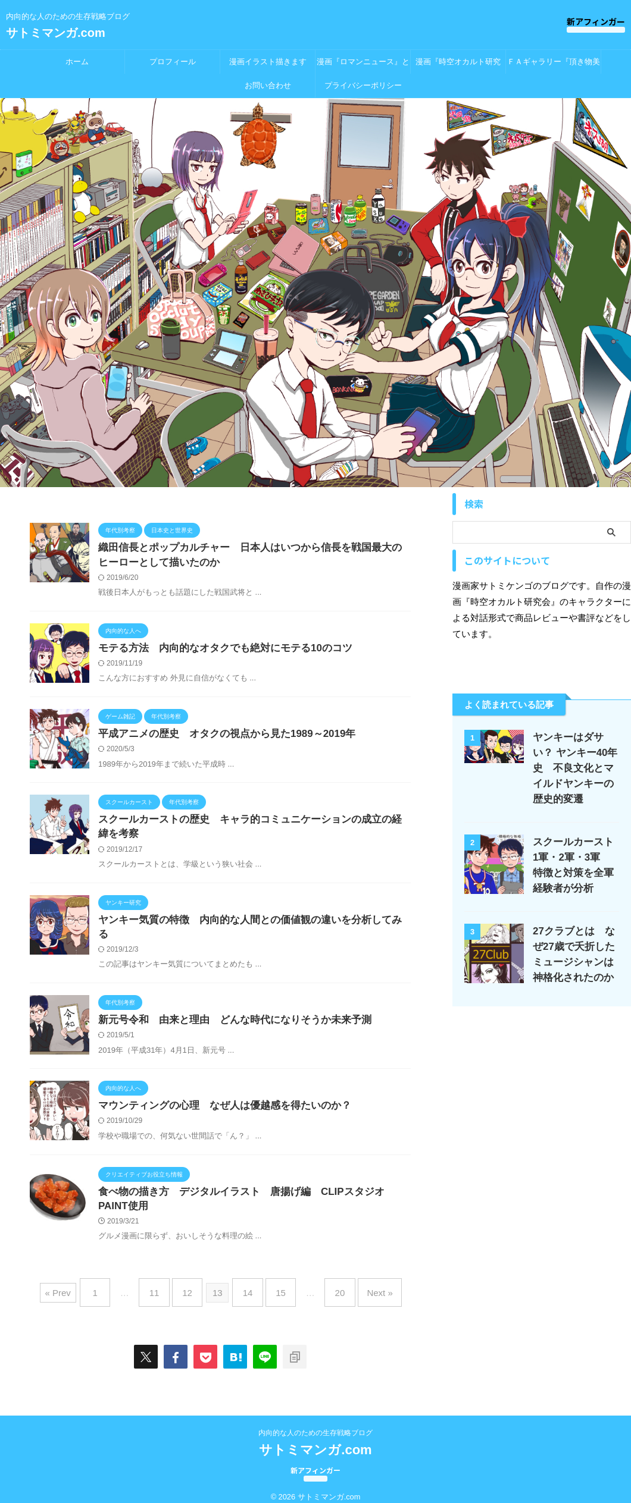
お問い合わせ (268, 85)
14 (248, 1286)
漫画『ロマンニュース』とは (363, 65)
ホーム (77, 61)
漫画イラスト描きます (268, 61)
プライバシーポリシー (363, 85)
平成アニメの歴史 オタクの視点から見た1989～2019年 (219, 738)
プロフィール (172, 61)
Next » (363, 1286)
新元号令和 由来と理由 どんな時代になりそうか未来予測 (226, 1014)
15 (275, 1286)
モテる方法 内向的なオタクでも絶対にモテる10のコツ (218, 651)
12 (193, 1286)
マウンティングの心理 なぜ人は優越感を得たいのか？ (222, 1101)
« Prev (77, 1286)
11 (166, 1286)
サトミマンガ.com (55, 32)
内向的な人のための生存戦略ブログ (315, 1422)
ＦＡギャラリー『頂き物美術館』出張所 (553, 65)
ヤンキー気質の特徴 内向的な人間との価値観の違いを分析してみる (255, 927)
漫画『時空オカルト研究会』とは (458, 65)
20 (329, 1286)
